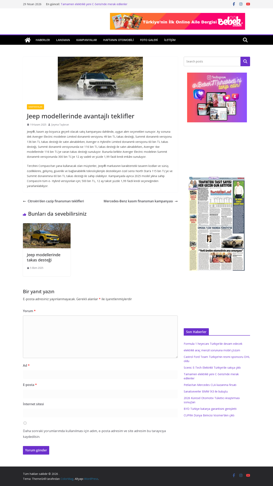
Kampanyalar (86, 40)
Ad (26, 365)
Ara (245, 61)
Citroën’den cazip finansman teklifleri (53, 201)
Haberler (43, 40)
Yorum (29, 311)
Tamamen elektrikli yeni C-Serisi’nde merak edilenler (94, 4)
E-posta (30, 385)
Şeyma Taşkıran (60, 124)
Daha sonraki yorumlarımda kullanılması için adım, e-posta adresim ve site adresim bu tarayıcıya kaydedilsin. (94, 434)
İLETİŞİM (170, 40)
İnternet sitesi (33, 404)
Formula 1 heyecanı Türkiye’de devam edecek (213, 344)
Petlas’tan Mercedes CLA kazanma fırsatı (210, 385)
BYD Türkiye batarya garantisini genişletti (210, 409)
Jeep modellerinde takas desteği (43, 257)
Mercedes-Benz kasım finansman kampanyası (141, 201)
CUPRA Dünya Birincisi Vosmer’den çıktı (209, 415)
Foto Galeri (149, 40)
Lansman (63, 40)
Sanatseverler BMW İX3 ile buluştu (206, 391)
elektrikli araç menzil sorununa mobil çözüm (212, 350)
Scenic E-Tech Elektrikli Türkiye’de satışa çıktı (212, 367)
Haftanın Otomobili (118, 40)
